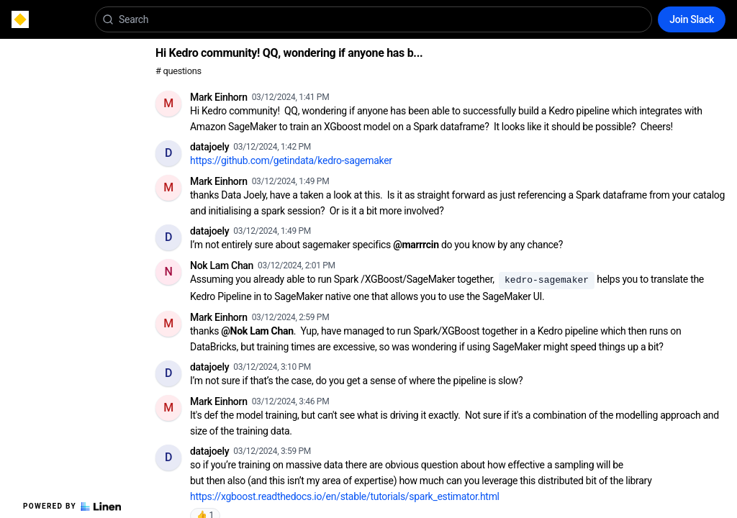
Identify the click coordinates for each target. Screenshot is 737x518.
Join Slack (691, 19)
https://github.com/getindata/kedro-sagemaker (291, 160)
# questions (178, 70)
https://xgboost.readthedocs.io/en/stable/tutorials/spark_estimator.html (344, 496)
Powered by (72, 506)
